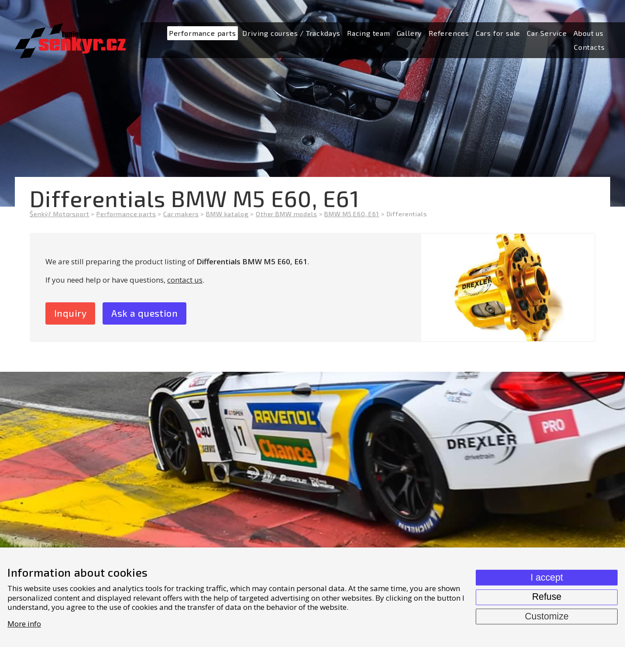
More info (24, 624)
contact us (185, 280)
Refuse (546, 597)
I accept (546, 577)
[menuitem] (202, 33)
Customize (546, 616)
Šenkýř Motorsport (59, 214)
